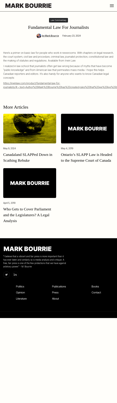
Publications (59, 286)
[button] (112, 5)
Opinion (20, 292)
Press (55, 292)
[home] (27, 5)
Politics (20, 286)
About (55, 298)
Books (95, 286)
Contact (96, 292)
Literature (21, 298)
